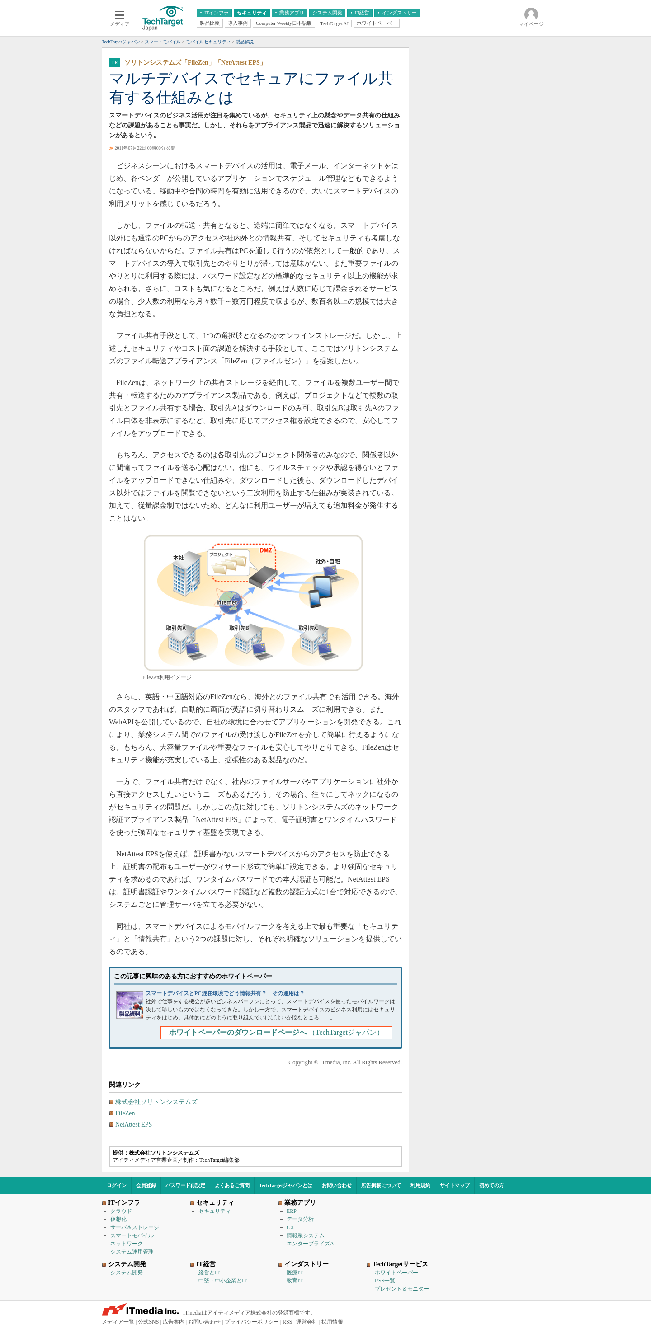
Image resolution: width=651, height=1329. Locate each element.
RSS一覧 (385, 1280)
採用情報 (332, 1322)
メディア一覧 (118, 1322)
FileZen (125, 1113)
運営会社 (307, 1322)
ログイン (117, 1185)
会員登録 (146, 1185)
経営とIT (209, 1272)
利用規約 (420, 1185)
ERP (292, 1211)
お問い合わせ (337, 1185)
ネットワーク (126, 1243)
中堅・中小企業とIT (222, 1280)
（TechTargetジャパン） (276, 1032)
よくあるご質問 (232, 1185)
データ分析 (300, 1219)
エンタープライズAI (311, 1243)
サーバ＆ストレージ (134, 1227)
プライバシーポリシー (252, 1322)
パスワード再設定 (185, 1185)
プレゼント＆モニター (402, 1289)
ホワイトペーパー (396, 1272)
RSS (287, 1322)
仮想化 (118, 1219)
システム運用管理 (132, 1252)
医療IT (294, 1272)
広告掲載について (381, 1185)
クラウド (121, 1211)
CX (290, 1227)
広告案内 (173, 1322)
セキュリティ (214, 1211)
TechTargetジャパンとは (286, 1185)
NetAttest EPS (133, 1124)
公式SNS (148, 1322)
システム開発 (126, 1272)
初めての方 (491, 1185)
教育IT (294, 1280)
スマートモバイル (132, 1235)
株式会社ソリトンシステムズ (156, 1102)
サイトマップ (455, 1185)
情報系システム (306, 1235)
